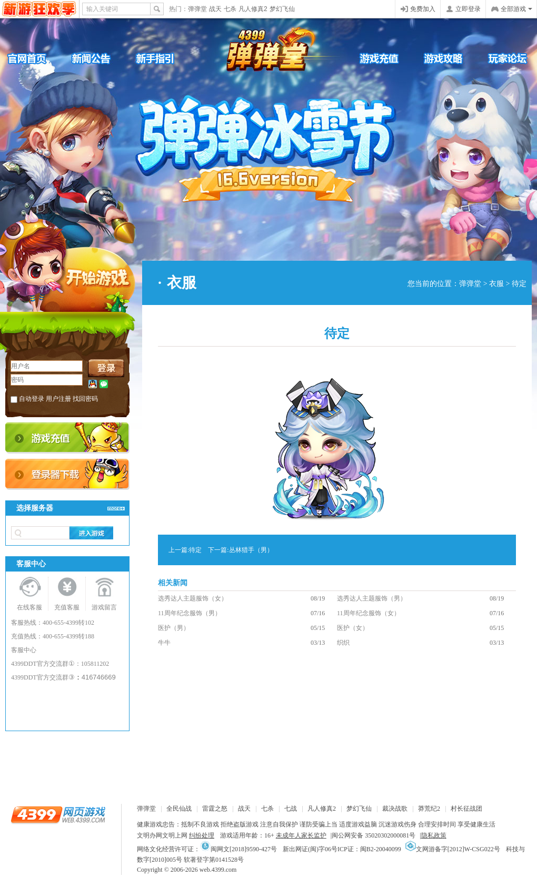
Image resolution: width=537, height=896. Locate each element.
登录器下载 (67, 474)
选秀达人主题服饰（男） (371, 598)
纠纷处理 (201, 835)
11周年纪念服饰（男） (189, 613)
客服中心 (23, 650)
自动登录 (31, 398)
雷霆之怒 (214, 808)
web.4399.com (218, 869)
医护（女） (353, 628)
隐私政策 (433, 835)
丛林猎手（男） (251, 550)
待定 (195, 550)
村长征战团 (466, 808)
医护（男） (174, 628)
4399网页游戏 (39, 9)
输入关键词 (102, 9)
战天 (215, 9)
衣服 (496, 284)
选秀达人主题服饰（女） (192, 598)
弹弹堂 (197, 9)
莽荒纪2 (429, 808)
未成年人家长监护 (301, 835)
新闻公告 (100, 57)
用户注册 (58, 398)
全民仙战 (179, 808)
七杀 (230, 9)
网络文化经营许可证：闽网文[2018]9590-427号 (207, 849)
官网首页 (36, 57)
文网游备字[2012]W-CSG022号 (452, 849)
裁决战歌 (394, 808)
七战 (290, 808)
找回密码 (85, 398)
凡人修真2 (252, 9)
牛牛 (164, 642)
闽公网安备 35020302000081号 (373, 835)
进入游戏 (91, 532)
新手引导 (163, 57)
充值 (67, 438)
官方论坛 (500, 57)
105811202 (95, 663)
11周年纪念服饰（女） (368, 613)
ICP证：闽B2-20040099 (369, 849)
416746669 (99, 677)
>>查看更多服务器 (116, 508)
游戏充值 (373, 57)
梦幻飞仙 (282, 9)
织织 (343, 642)
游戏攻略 (437, 57)
